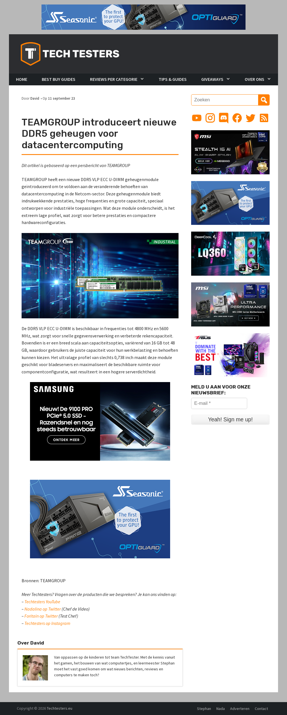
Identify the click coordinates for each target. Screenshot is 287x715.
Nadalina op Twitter (42, 609)
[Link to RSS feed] (264, 118)
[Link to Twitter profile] (250, 118)
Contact (261, 708)
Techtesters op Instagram (47, 623)
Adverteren (239, 708)
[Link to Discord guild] (223, 118)
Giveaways (212, 79)
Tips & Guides (173, 79)
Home (21, 79)
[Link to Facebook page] (237, 118)
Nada (220, 708)
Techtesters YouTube (42, 601)
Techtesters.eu (59, 708)
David (34, 98)
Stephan (204, 708)
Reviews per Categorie (113, 79)
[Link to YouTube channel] (196, 118)
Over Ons (254, 79)
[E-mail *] (219, 403)
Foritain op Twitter (41, 616)
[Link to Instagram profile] (210, 118)
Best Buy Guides (58, 79)
